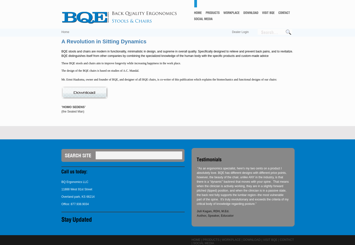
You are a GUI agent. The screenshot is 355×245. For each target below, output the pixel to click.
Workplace (231, 240)
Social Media (203, 243)
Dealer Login (240, 32)
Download (252, 240)
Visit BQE (270, 240)
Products (211, 240)
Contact (287, 240)
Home (65, 32)
